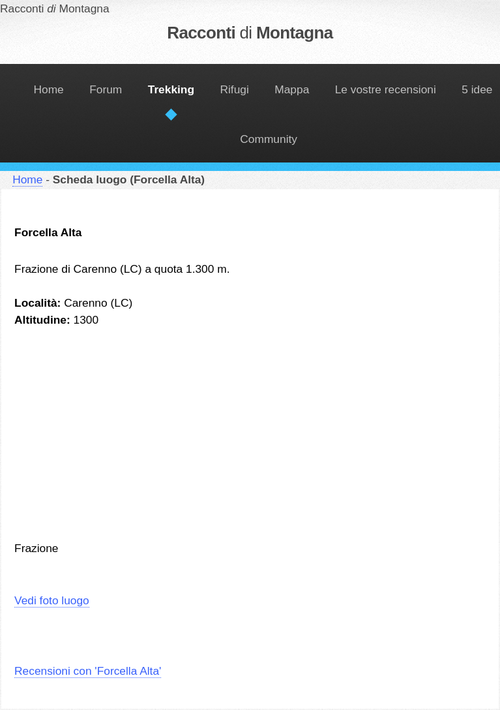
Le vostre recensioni (385, 89)
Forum (105, 89)
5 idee (477, 89)
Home (49, 89)
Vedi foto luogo (51, 600)
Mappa (291, 89)
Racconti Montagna (249, 32)
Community (268, 139)
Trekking (171, 89)
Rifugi (234, 89)
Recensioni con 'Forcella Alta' (87, 670)
